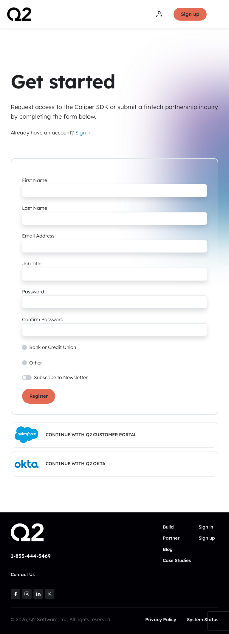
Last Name (34, 208)
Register (39, 396)
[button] (114, 435)
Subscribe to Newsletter (61, 377)
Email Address (38, 236)
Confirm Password (43, 319)
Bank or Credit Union (52, 347)
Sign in (83, 132)
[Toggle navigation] (218, 14)
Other (35, 363)
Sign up (190, 14)
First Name (34, 180)
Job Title (31, 264)
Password (33, 292)
